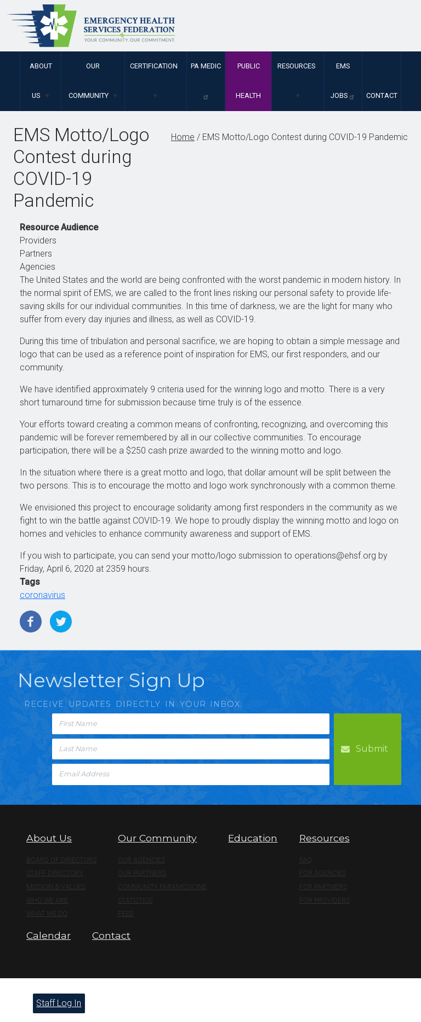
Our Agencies (141, 860)
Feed (126, 914)
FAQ (305, 860)
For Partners (323, 887)
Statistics (135, 900)
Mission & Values (56, 887)
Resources (296, 66)
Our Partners (142, 873)
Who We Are (47, 900)
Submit (372, 749)
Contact (381, 95)
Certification (154, 66)
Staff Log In (58, 1003)
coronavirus (42, 595)
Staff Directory (54, 873)
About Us (41, 81)
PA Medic (206, 81)
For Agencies (322, 873)
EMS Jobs (343, 81)
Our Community (89, 81)
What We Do (46, 914)
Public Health (248, 81)
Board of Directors (61, 860)
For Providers (324, 900)
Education (252, 838)
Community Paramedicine (162, 887)
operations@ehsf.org (335, 555)
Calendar (48, 935)
